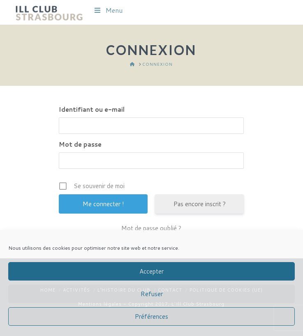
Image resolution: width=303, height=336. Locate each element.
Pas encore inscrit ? (199, 204)
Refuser (152, 294)
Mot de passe (80, 144)
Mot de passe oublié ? (151, 228)
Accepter (151, 271)
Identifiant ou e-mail (92, 109)
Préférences (151, 316)
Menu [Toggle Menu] (108, 10)
